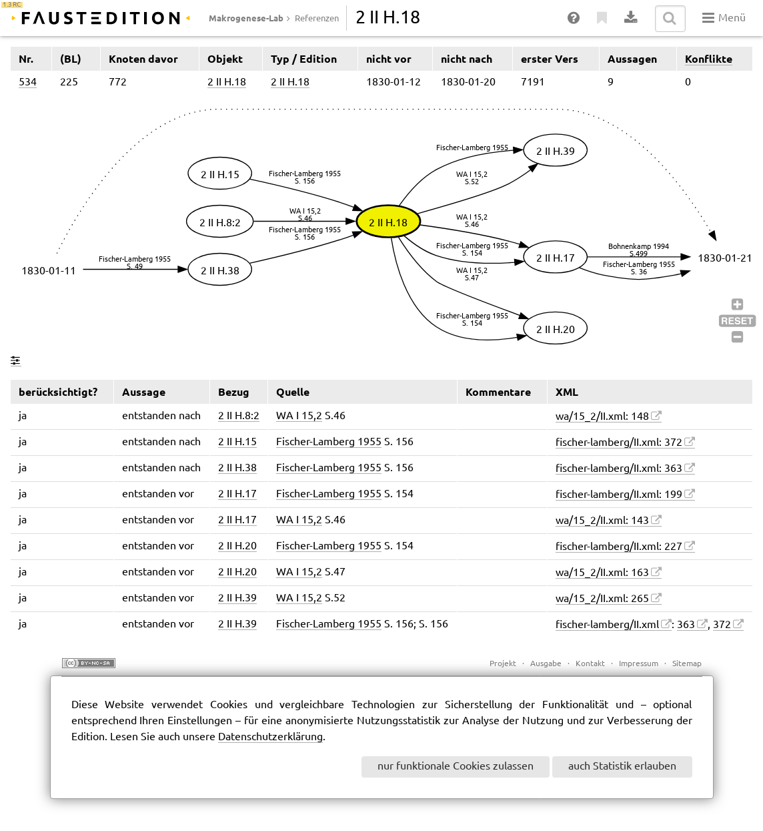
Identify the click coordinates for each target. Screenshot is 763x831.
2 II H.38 (237, 468)
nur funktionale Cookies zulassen (455, 767)
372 (722, 625)
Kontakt (590, 663)
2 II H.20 (237, 546)
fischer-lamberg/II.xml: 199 (619, 495)
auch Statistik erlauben (622, 767)
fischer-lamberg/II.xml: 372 (619, 443)
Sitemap (687, 663)
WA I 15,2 (299, 416)
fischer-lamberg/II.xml (607, 625)
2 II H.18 (226, 82)
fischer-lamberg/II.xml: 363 (619, 469)
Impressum (638, 663)
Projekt (503, 663)
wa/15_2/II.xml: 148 (602, 417)
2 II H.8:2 (238, 416)
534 (28, 82)
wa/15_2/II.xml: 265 (602, 599)
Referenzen (317, 19)
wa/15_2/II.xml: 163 (602, 573)
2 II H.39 (237, 598)
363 (686, 625)
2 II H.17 (237, 494)
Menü (724, 18)
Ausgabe (546, 663)
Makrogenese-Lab (246, 18)
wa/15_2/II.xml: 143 (602, 521)
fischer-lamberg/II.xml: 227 (619, 547)
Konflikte (708, 59)
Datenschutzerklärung (270, 737)
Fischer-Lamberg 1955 (329, 442)
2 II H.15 (237, 442)
